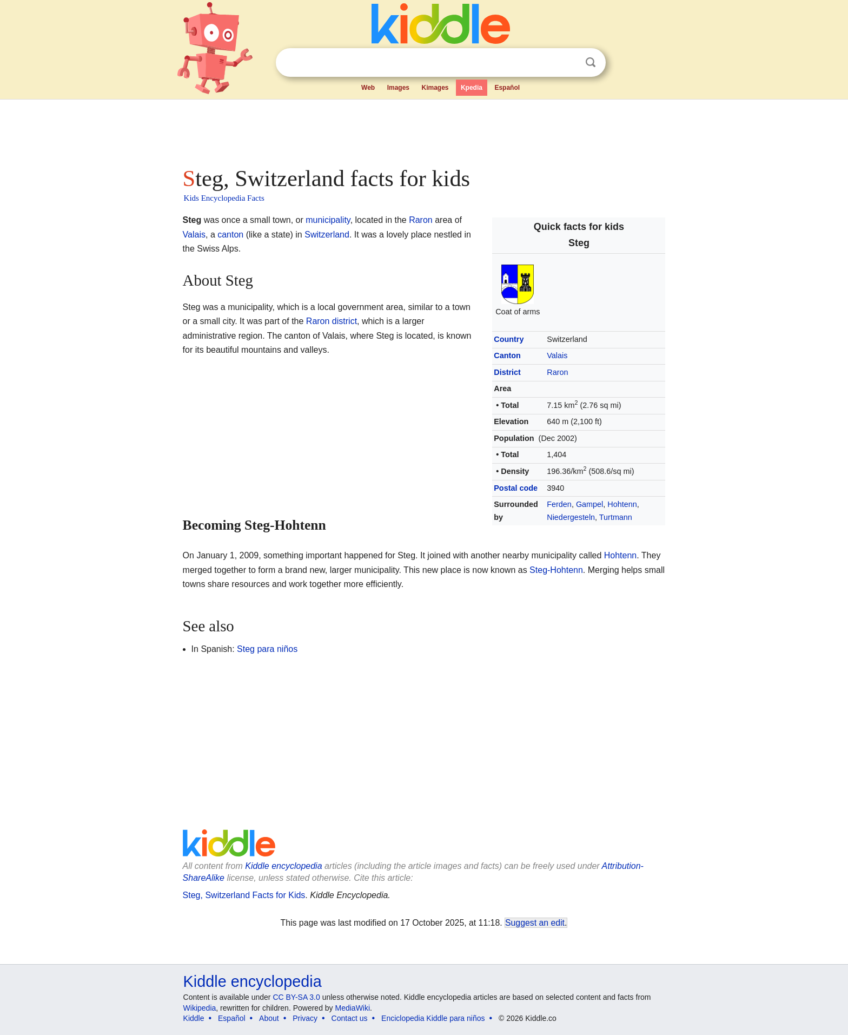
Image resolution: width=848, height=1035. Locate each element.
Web (368, 87)
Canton (507, 355)
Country (509, 339)
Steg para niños (267, 649)
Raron (557, 372)
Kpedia (471, 87)
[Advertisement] (423, 130)
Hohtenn (622, 504)
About (269, 1018)
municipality (328, 220)
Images (398, 87)
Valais (557, 355)
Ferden (559, 504)
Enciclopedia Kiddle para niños (433, 1018)
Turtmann (615, 517)
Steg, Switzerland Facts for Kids (244, 895)
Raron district (331, 321)
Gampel (589, 504)
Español (507, 87)
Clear (568, 63)
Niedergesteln (571, 517)
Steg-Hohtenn (556, 570)
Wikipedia (199, 1008)
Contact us (350, 1018)
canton (230, 234)
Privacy (305, 1018)
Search (591, 62)
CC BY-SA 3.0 (296, 997)
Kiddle (193, 1018)
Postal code (516, 488)
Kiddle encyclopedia (283, 866)
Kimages (434, 87)
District (507, 372)
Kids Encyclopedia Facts (224, 198)
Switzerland (326, 234)
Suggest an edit (535, 922)
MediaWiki (352, 1008)
